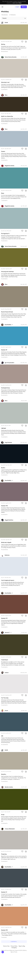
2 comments (4, 160)
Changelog (14, 947)
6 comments (4, 357)
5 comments (4, 89)
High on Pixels (14, 952)
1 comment (4, 937)
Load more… (14, 941)
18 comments (4, 51)
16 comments (4, 744)
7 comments (4, 200)
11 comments (4, 781)
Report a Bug (22, 946)
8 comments (4, 395)
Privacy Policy (14, 946)
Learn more (15, 3)
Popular (4, 18)
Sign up (24, 6)
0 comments (4, 123)
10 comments (4, 549)
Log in (17, 6)
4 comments (4, 437)
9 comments (4, 240)
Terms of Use (6, 946)
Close (19, 3)
